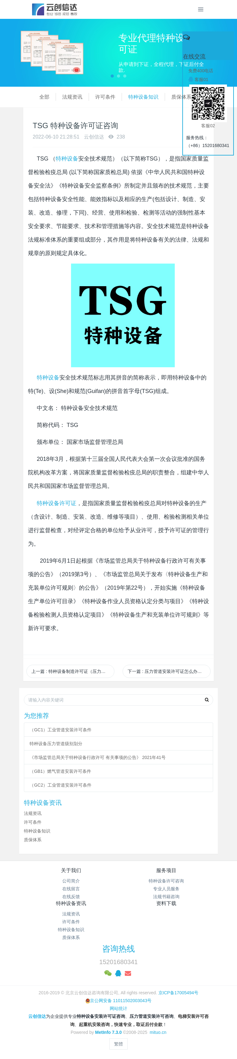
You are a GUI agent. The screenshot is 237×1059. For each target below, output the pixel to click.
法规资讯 (56, 97)
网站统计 (118, 1008)
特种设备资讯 (71, 903)
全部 (28, 97)
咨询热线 (118, 948)
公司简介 (71, 880)
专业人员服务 (166, 888)
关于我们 (71, 870)
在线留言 (71, 888)
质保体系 (165, 97)
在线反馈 (71, 896)
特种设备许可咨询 (166, 880)
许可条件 (89, 97)
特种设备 (67, 159)
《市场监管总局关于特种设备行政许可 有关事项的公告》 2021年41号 (98, 757)
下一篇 (167, 671)
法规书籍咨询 (166, 896)
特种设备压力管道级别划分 (56, 743)
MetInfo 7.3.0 (108, 1032)
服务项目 (166, 870)
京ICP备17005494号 (178, 992)
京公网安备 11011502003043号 (118, 1000)
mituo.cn (158, 1032)
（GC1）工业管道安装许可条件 (60, 729)
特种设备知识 (127, 97)
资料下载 (166, 903)
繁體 (118, 1043)
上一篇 (72, 671)
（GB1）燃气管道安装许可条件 (60, 771)
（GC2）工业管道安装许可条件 (60, 785)
